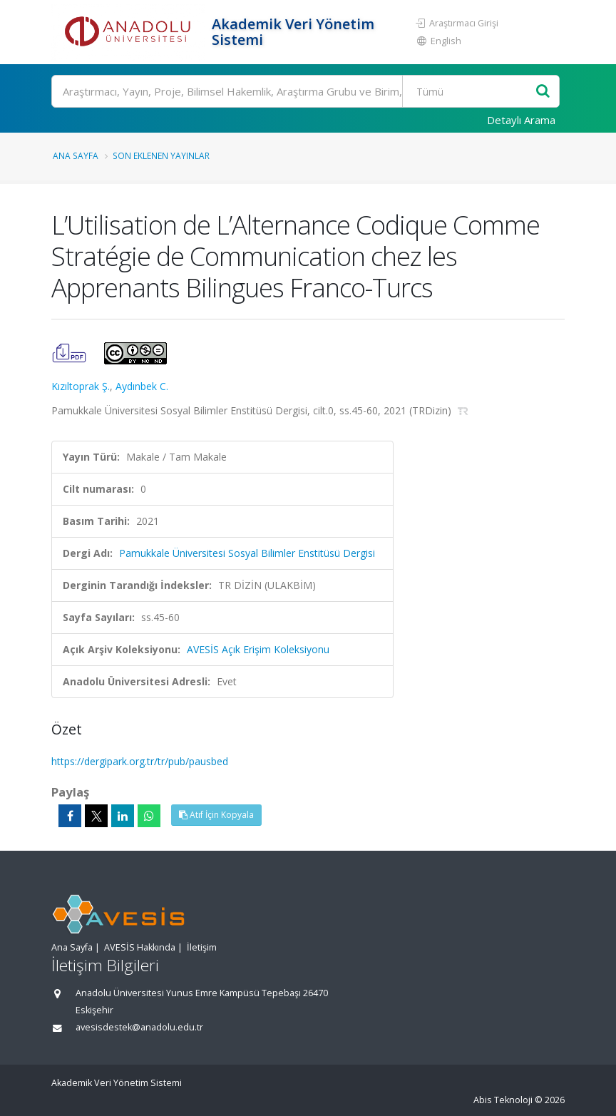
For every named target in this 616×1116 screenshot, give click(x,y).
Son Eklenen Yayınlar (161, 155)
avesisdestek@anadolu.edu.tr (139, 1027)
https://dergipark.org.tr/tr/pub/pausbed (139, 761)
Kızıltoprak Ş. (80, 386)
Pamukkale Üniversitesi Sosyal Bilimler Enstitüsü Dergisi (247, 553)
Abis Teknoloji (503, 1100)
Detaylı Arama (521, 120)
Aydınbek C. (141, 386)
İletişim (202, 947)
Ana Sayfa (75, 155)
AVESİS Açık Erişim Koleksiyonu (258, 649)
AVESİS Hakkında (139, 947)
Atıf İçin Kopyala (216, 815)
